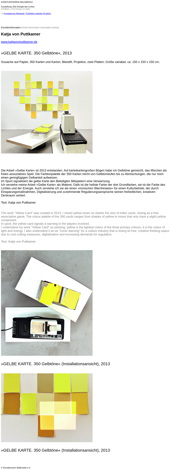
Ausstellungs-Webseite (14, 13)
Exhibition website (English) (38, 13)
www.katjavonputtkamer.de (19, 41)
